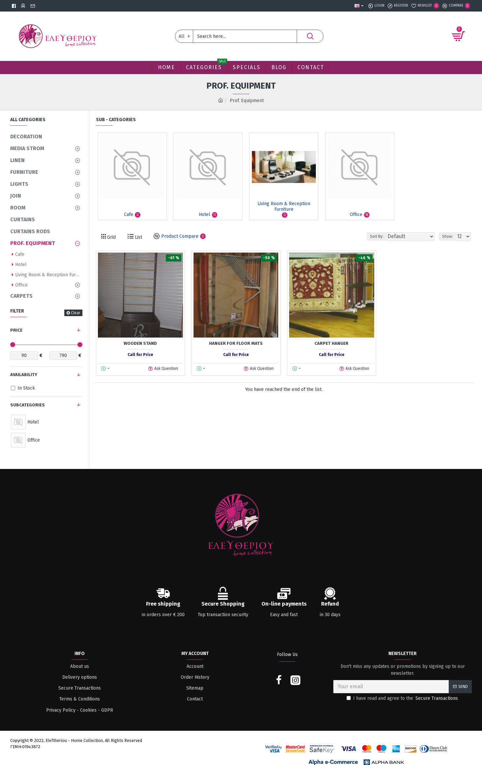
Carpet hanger (331, 343)
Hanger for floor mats (236, 343)
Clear (75, 313)
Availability (23, 374)
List (138, 237)
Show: (449, 236)
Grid (111, 237)
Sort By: (388, 236)
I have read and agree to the (402, 698)
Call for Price (140, 355)
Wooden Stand (140, 343)
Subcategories (27, 404)
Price (16, 330)
